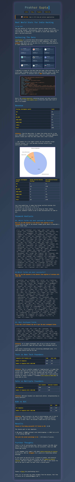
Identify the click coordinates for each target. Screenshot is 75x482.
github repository (27, 98)
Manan (23, 471)
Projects (39, 12)
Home (26, 12)
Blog (32, 12)
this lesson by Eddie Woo (49, 375)
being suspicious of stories (48, 451)
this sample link (32, 100)
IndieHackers (19, 40)
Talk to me (47, 12)
